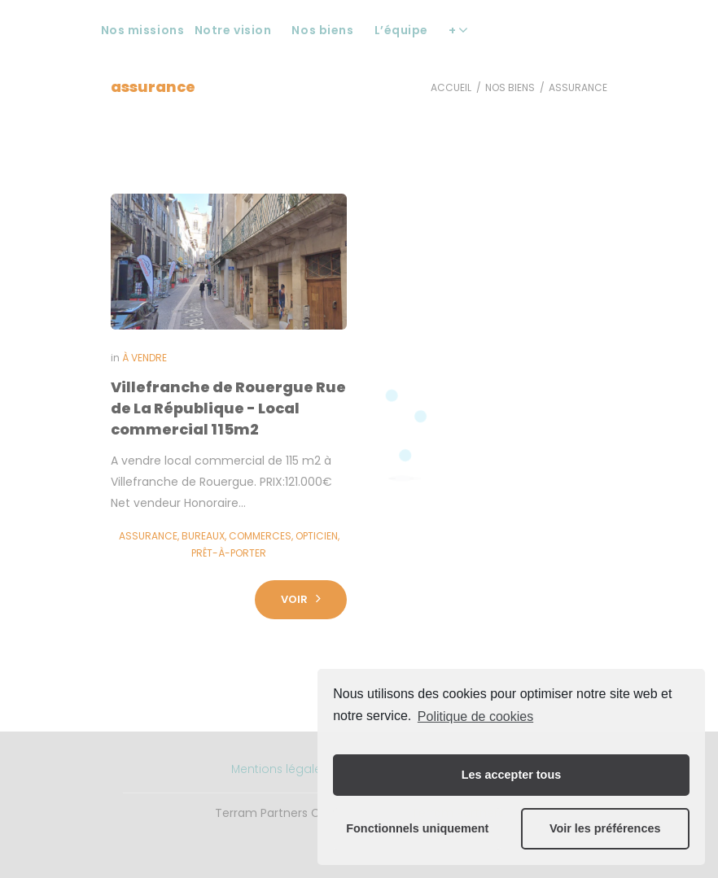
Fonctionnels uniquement (417, 828)
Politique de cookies (475, 716)
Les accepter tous (511, 774)
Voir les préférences (605, 828)
